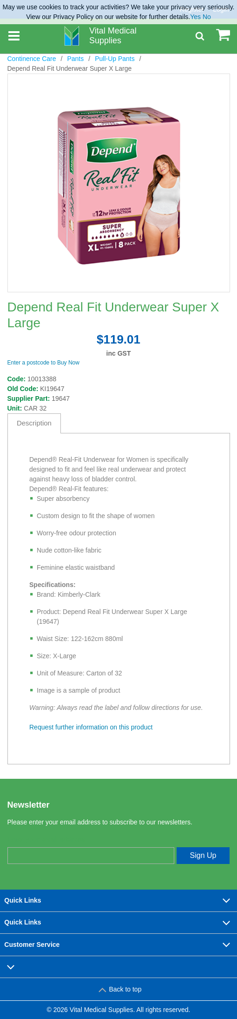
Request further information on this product (90, 727)
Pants (75, 58)
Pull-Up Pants (115, 58)
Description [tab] (34, 423)
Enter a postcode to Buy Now (43, 362)
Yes (195, 16)
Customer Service (118, 944)
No (207, 16)
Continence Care (31, 58)
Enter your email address (46, 839)
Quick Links (118, 900)
